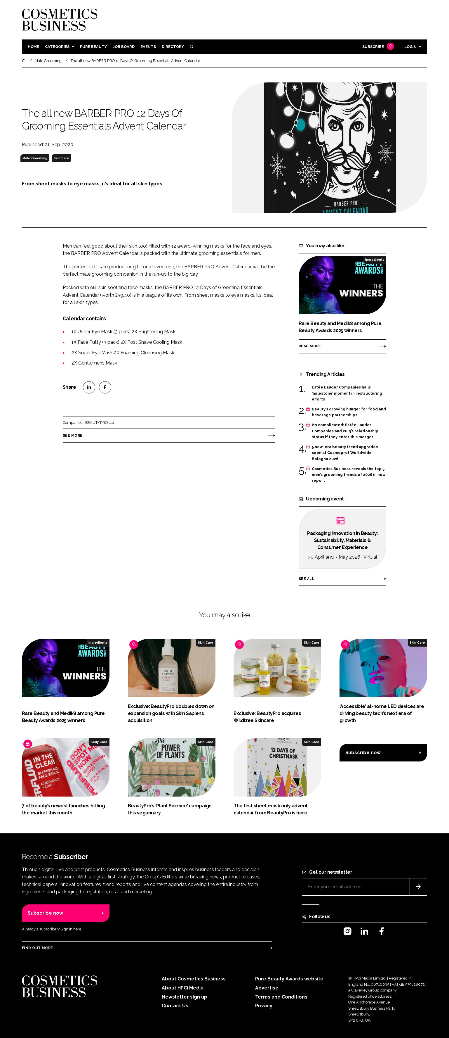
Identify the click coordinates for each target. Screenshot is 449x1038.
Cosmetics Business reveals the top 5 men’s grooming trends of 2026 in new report (349, 475)
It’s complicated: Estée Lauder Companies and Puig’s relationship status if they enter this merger (345, 431)
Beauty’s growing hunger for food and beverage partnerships (349, 412)
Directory (173, 46)
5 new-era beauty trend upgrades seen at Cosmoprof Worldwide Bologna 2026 (345, 453)
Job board (124, 46)
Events (148, 46)
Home (33, 46)
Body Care (99, 742)
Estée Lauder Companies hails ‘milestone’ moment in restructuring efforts (347, 393)
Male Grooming (34, 158)
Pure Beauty (93, 46)
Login (410, 46)
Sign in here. (71, 929)
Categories (57, 46)
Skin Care (61, 158)
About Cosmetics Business (194, 979)
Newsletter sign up (184, 997)
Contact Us (175, 1005)
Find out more (37, 948)
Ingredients (374, 259)
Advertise (267, 988)
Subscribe (377, 47)
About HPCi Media (182, 988)
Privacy (263, 1005)
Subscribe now (363, 752)
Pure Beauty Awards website (289, 979)
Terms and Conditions (281, 997)
